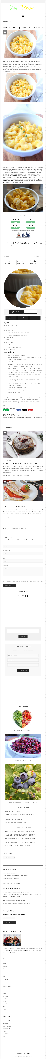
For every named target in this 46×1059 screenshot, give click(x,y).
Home (4, 963)
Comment (5, 565)
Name (4, 543)
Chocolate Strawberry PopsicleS (15, 817)
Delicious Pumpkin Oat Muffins (15, 528)
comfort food (13, 417)
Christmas (9, 475)
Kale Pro (28, 1053)
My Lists (23, 318)
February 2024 (7, 1021)
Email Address (7, 550)
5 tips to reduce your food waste (25, 842)
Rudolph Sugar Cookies (33, 531)
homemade (38, 417)
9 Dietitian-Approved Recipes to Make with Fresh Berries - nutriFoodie (21, 894)
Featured (33, 417)
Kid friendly (20, 415)
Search (23, 636)
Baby (10, 415)
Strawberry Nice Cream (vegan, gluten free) (26, 840)
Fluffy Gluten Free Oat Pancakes (20, 464)
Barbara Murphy (10, 414)
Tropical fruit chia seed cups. (13, 819)
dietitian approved (20, 417)
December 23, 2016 (7, 460)
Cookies (5, 1001)
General (15, 415)
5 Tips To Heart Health (14, 507)
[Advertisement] (18, 612)
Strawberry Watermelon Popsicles (24, 835)
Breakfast (5, 475)
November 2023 (7, 1026)
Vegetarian (27, 415)
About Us (5, 966)
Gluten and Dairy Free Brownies (24, 831)
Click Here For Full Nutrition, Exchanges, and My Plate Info (23, 230)
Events (4, 1009)
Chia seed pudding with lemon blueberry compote (20, 814)
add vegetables (13, 175)
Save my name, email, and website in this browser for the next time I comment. (23, 581)
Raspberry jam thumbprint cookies (15, 822)
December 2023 (7, 1023)
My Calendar (35, 318)
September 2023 (7, 1028)
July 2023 (5, 1031)
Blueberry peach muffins (12, 811)
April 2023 (5, 1039)
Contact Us (5, 979)
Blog (4, 976)
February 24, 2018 (6, 504)
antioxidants (8, 417)
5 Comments (21, 517)
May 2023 (5, 1036)
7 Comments (26, 475)
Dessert (5, 1004)
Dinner (12, 415)
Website (5, 558)
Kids (24, 415)
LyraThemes (29, 1056)
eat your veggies (28, 417)
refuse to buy (26, 167)
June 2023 (5, 1034)
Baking (4, 993)
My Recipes (11, 318)
